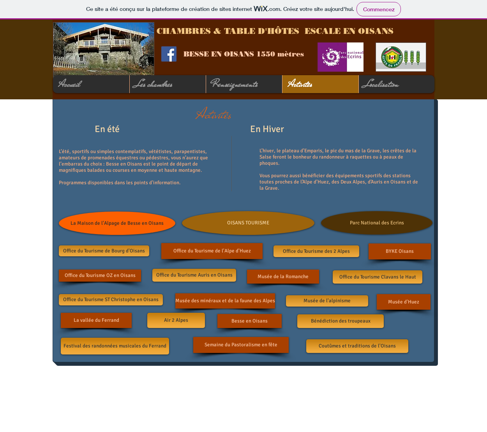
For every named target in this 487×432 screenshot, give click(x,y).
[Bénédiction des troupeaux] (340, 321)
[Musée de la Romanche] (283, 277)
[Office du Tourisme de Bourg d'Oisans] (104, 250)
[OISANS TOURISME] (248, 223)
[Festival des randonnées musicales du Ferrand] (115, 346)
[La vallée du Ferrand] (96, 320)
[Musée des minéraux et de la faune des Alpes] (225, 301)
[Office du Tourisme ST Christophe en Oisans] (111, 299)
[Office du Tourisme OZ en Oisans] (100, 276)
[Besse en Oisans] (249, 321)
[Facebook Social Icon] (168, 54)
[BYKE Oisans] (400, 251)
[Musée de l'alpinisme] (327, 301)
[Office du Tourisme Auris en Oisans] (194, 275)
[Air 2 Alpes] (176, 320)
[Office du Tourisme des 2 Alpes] (316, 251)
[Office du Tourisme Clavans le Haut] (377, 277)
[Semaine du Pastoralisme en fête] (241, 345)
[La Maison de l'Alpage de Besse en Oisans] (117, 223)
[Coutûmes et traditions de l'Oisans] (357, 346)
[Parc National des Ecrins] (376, 223)
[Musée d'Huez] (404, 302)
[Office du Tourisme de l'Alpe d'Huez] (212, 251)
